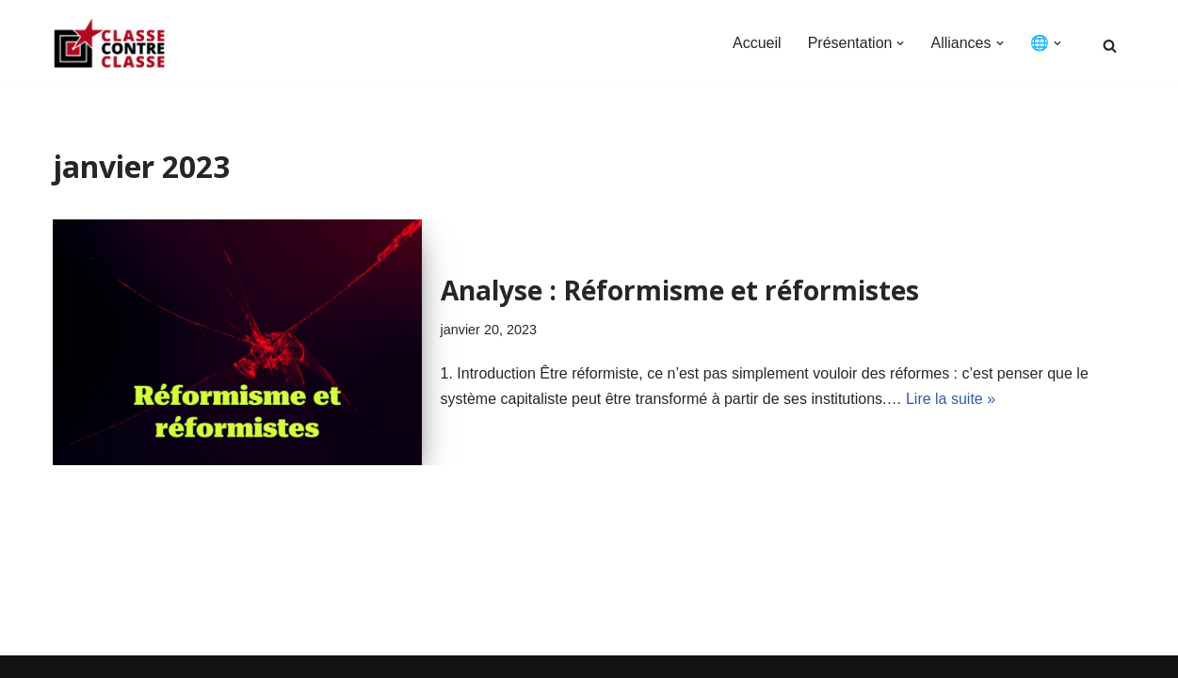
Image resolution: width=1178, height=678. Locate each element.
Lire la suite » (950, 399)
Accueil (757, 43)
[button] (900, 43)
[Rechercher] (1110, 46)
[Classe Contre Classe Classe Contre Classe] (109, 43)
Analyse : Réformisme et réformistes (680, 290)
